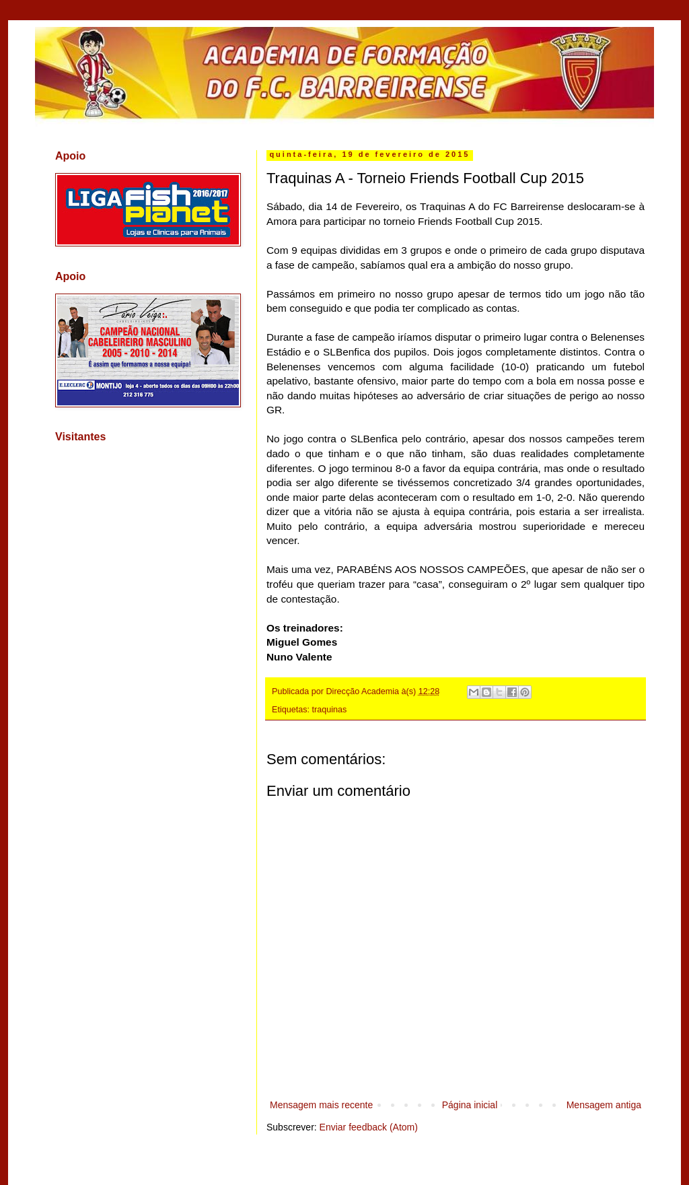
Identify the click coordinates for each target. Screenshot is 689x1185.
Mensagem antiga (604, 1104)
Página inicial (470, 1104)
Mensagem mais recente (321, 1104)
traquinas (329, 709)
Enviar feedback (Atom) (369, 1127)
